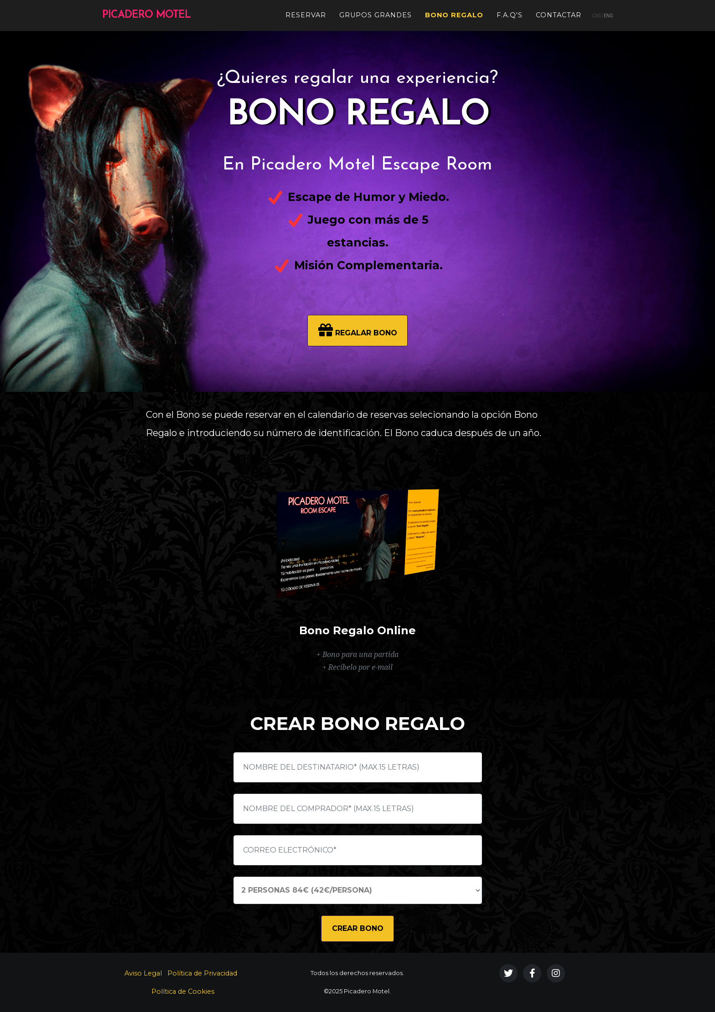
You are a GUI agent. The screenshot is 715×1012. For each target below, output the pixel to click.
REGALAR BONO (357, 330)
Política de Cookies (182, 991)
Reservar (305, 14)
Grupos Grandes (375, 14)
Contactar (558, 14)
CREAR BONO (357, 928)
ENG (608, 14)
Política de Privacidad (202, 973)
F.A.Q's (510, 14)
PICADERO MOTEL (160, 14)
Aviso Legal (143, 973)
